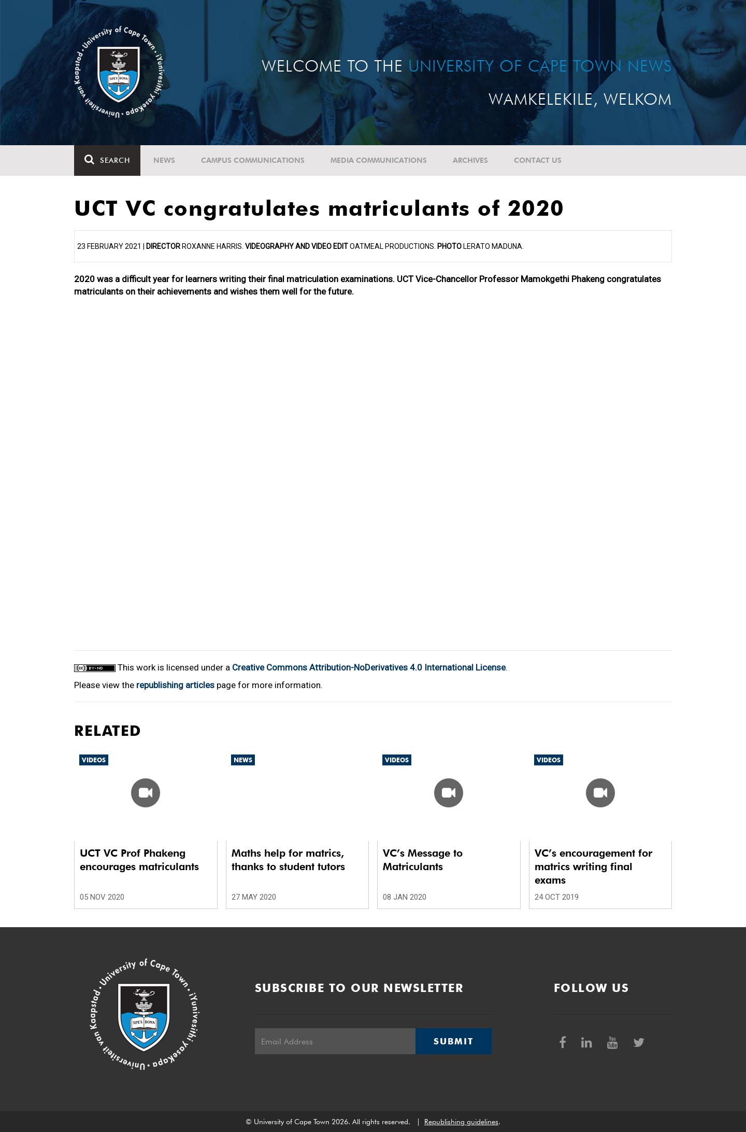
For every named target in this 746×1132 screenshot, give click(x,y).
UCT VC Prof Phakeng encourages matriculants (139, 860)
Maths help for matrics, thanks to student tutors (288, 860)
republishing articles (175, 685)
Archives (470, 160)
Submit (453, 1041)
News (164, 160)
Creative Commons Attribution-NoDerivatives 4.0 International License (369, 667)
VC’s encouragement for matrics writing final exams (593, 866)
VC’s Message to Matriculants (423, 860)
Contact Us (538, 160)
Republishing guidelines (461, 1121)
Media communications (379, 160)
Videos (94, 760)
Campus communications (253, 160)
